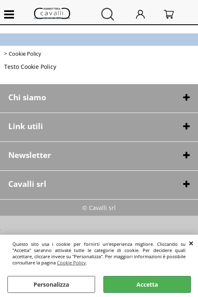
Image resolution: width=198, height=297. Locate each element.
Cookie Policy (71, 262)
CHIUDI (191, 243)
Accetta (147, 284)
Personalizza (51, 284)
